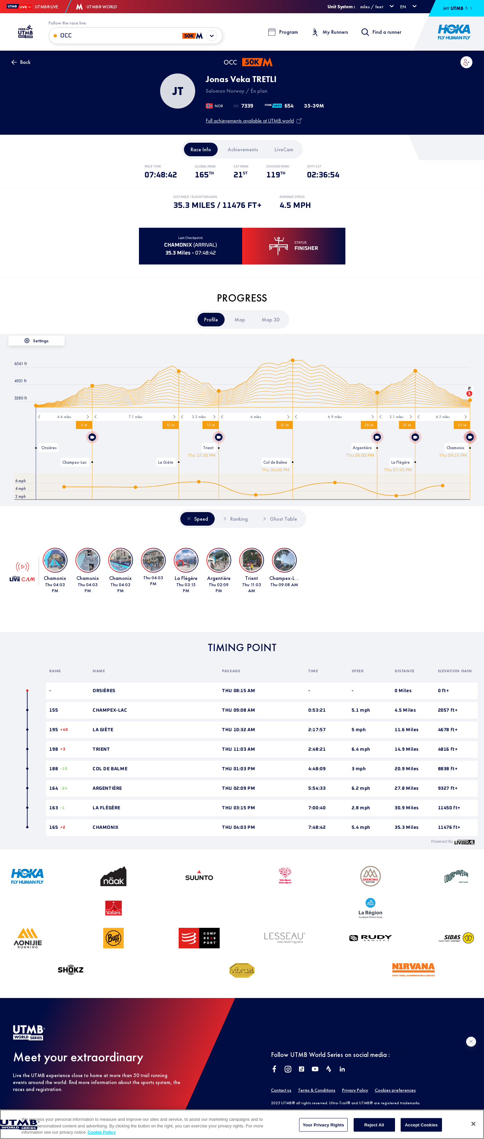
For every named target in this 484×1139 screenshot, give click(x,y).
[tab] (201, 149)
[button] (466, 62)
